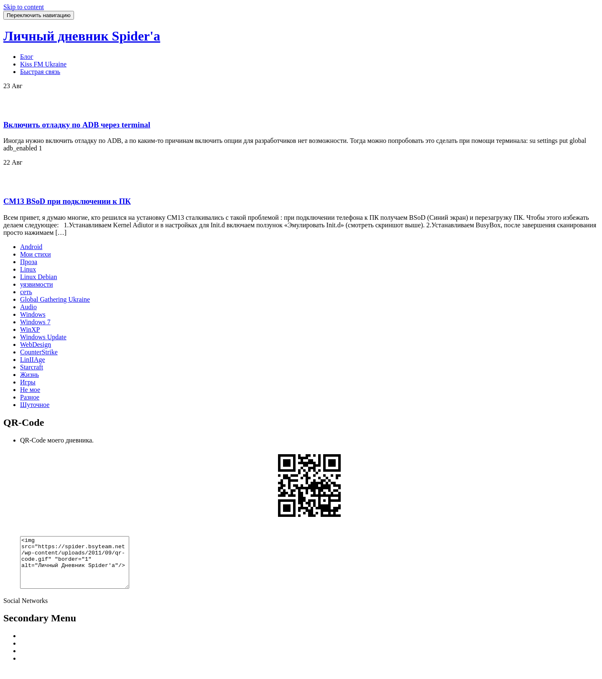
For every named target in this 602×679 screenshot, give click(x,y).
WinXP (30, 329)
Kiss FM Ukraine (43, 64)
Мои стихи (35, 254)
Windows (33, 314)
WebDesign (35, 344)
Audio (28, 306)
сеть (26, 291)
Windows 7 (35, 322)
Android (31, 246)
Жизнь (29, 374)
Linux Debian (38, 276)
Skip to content (23, 6)
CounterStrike (39, 352)
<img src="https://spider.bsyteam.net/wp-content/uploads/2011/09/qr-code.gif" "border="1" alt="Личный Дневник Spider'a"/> (81, 567)
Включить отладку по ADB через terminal (76, 124)
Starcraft (31, 367)
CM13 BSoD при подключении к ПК (67, 201)
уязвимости (36, 284)
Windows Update (43, 337)
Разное (29, 397)
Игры (28, 382)
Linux (28, 269)
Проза (28, 261)
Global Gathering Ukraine (55, 299)
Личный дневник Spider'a (81, 35)
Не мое (30, 389)
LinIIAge (32, 359)
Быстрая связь (40, 71)
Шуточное (34, 404)
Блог (26, 56)
